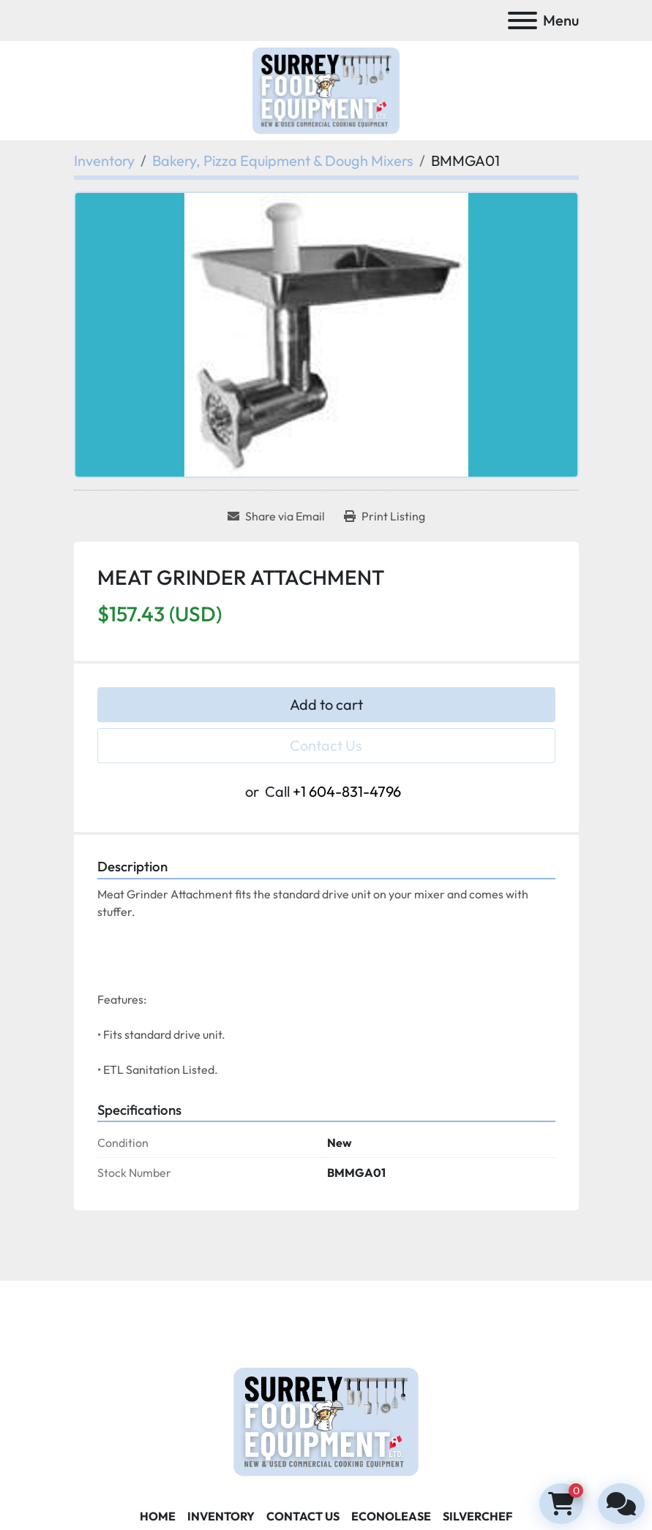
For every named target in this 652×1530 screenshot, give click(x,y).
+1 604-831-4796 (347, 791)
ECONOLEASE (391, 1516)
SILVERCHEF (477, 1516)
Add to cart (326, 704)
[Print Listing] (384, 516)
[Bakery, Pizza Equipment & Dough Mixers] (282, 160)
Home (158, 1516)
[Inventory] (104, 160)
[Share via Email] (276, 516)
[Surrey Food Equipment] (326, 1420)
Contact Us (326, 745)
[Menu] (522, 20)
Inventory (221, 1516)
